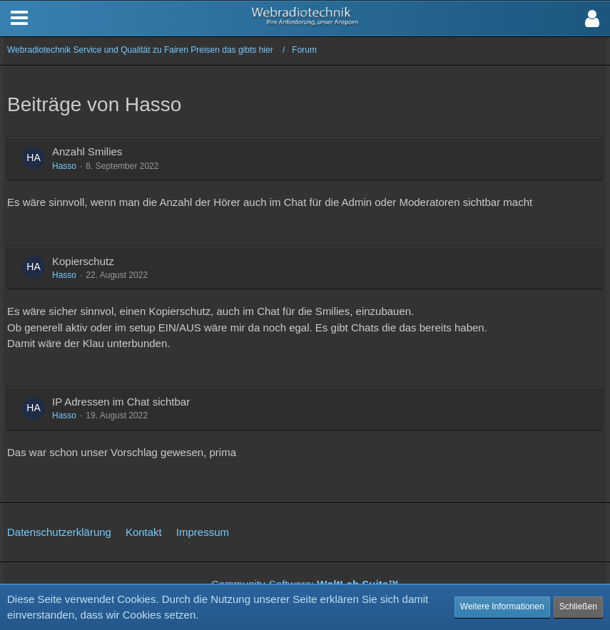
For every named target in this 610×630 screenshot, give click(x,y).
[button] (592, 18)
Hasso (64, 166)
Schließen (578, 606)
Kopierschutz (83, 261)
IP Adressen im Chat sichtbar (121, 402)
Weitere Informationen (502, 606)
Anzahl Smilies (87, 151)
